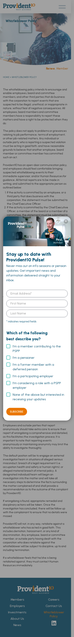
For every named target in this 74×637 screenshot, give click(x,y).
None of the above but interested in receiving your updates (38, 397)
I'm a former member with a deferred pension (33, 367)
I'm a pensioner (24, 358)
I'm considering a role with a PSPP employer (37, 385)
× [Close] (66, 221)
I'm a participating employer (33, 376)
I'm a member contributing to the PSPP (37, 348)
